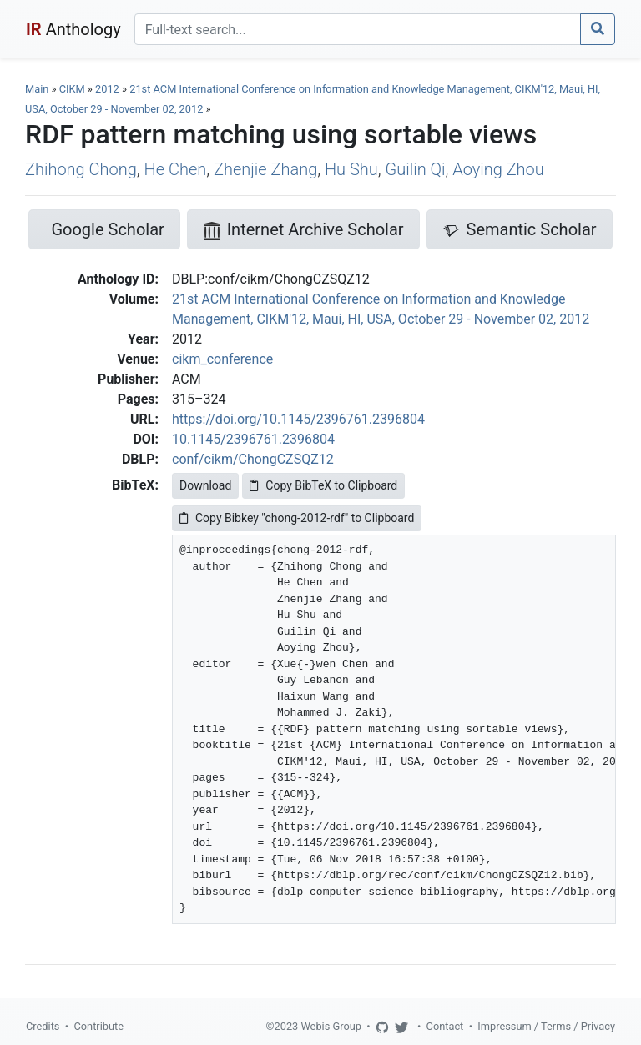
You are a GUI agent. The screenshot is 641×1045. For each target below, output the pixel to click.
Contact (445, 1026)
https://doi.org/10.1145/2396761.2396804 (298, 419)
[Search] (357, 29)
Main (36, 89)
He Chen (175, 169)
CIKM (72, 89)
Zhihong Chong (81, 169)
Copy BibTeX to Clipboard (323, 485)
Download (205, 485)
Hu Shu (351, 169)
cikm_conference (222, 359)
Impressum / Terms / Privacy (546, 1026)
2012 (107, 89)
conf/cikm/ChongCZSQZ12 (253, 459)
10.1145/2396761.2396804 (253, 439)
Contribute (98, 1026)
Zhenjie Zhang (265, 169)
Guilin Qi (416, 169)
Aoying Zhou (498, 169)
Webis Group (330, 1026)
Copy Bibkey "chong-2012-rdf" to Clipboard (296, 518)
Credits (42, 1026)
